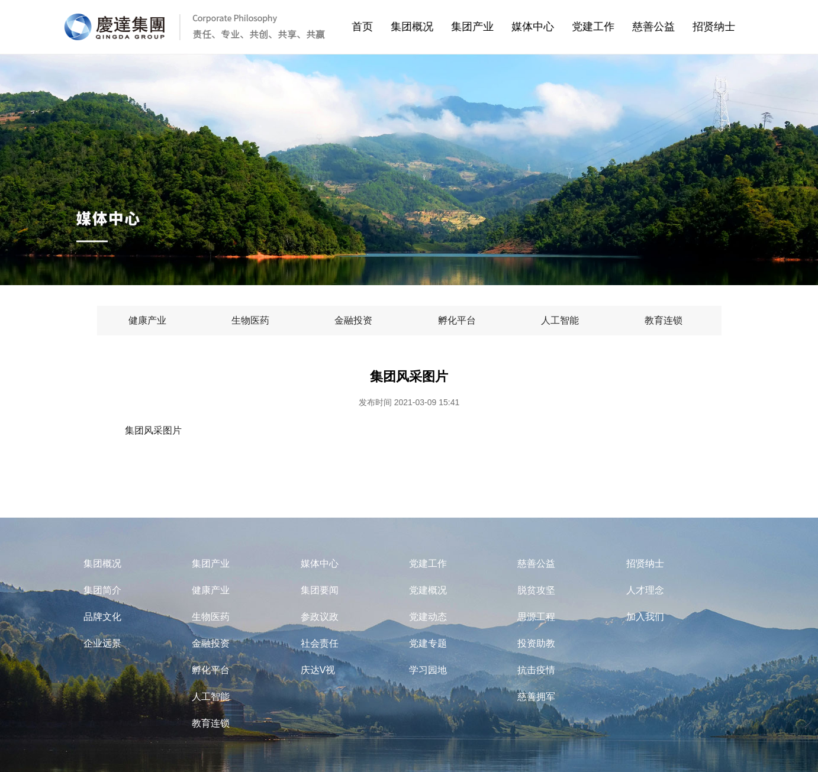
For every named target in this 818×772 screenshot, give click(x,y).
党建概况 (428, 590)
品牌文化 (102, 617)
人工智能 (211, 697)
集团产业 (484, 27)
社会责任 (320, 643)
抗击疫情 (536, 670)
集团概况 (424, 27)
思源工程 (536, 617)
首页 (370, 27)
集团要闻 (320, 590)
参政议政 (320, 617)
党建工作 (605, 27)
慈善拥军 (536, 697)
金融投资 (211, 643)
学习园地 (428, 670)
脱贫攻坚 (536, 590)
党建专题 (428, 643)
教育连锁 (211, 723)
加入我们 (645, 617)
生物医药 (211, 617)
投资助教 (536, 643)
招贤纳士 (726, 27)
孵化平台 (211, 670)
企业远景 (102, 643)
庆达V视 (318, 670)
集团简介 (102, 590)
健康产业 (211, 590)
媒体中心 (544, 27)
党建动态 (428, 617)
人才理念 (645, 590)
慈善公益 (665, 27)
